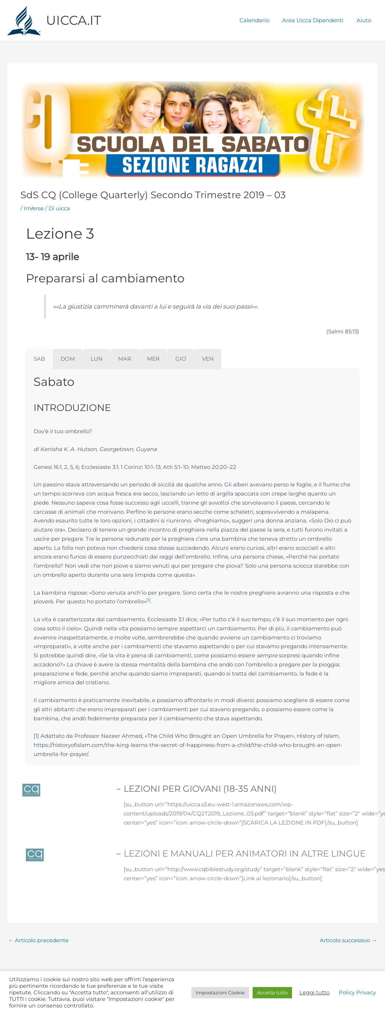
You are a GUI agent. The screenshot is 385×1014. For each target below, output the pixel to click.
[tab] (39, 359)
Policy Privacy (357, 992)
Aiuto (365, 20)
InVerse (34, 208)
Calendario (260, 20)
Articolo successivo (348, 940)
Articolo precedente (38, 940)
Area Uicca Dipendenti (316, 20)
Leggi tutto (314, 992)
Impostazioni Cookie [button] (220, 992)
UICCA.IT (73, 20)
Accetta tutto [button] (272, 992)
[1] (36, 735)
